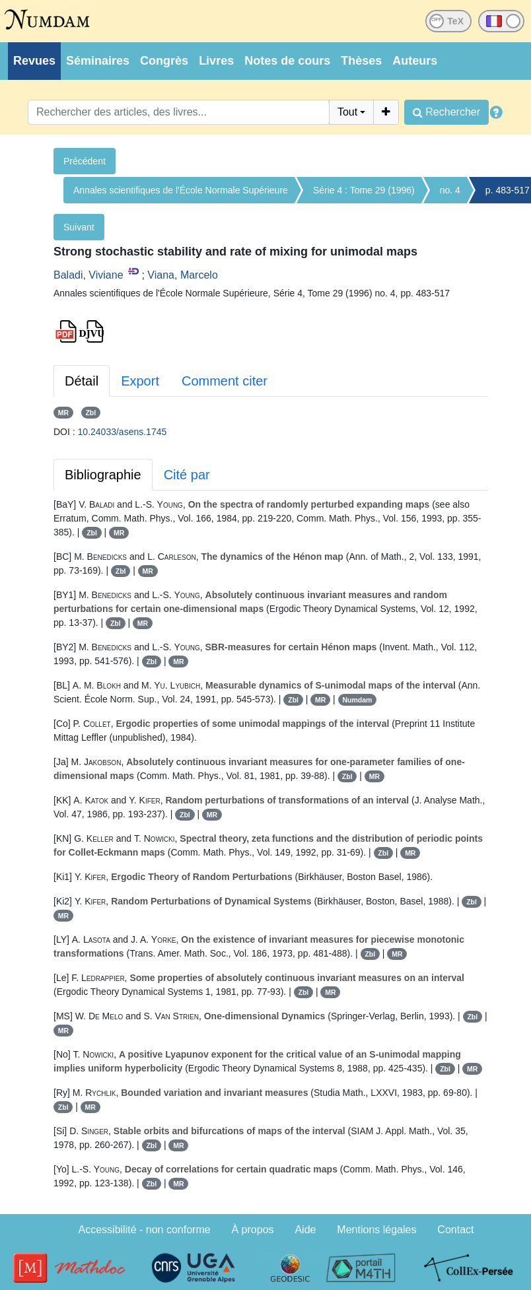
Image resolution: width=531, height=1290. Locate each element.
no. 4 (450, 190)
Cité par (187, 474)
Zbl (90, 413)
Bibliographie (103, 474)
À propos (253, 1229)
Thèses (361, 60)
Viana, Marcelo (182, 275)
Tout (347, 112)
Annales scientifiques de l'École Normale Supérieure (180, 190)
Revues (34, 60)
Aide (305, 1229)
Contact (455, 1229)
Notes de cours (287, 60)
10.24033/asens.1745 (122, 431)
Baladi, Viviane (88, 275)
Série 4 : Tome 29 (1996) (364, 190)
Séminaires (97, 60)
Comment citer (224, 381)
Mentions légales (376, 1229)
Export (140, 381)
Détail (81, 381)
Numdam (357, 700)
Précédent (84, 161)
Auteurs (414, 60)
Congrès (164, 60)
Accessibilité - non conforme (145, 1229)
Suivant (78, 227)
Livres (216, 60)
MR (63, 413)
